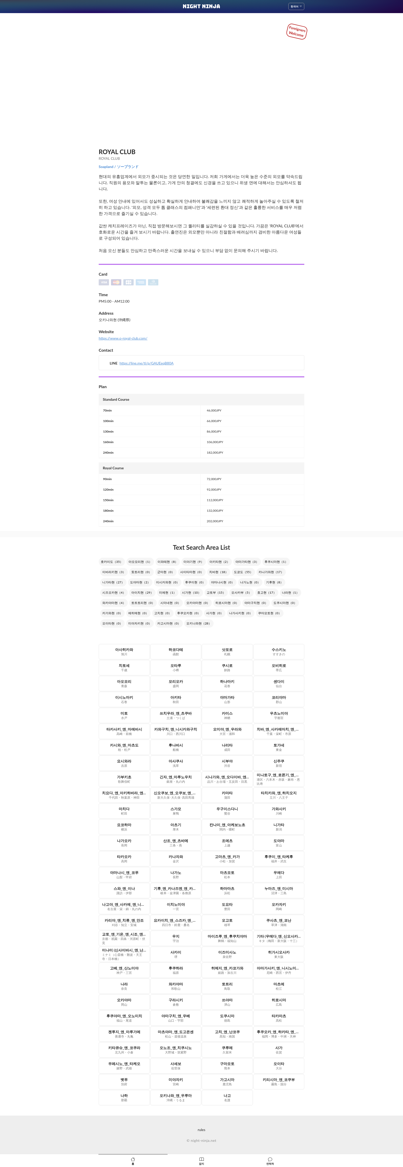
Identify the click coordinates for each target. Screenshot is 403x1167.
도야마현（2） (140, 582)
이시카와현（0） (167, 582)
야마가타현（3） (247, 562)
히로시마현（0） (227, 603)
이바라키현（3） (114, 572)
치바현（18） (218, 572)
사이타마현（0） (192, 572)
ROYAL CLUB (117, 151)
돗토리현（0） (141, 572)
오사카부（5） (241, 592)
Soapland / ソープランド (119, 166)
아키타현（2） (219, 562)
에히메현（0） (138, 613)
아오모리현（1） (140, 562)
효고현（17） (266, 592)
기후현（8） (274, 582)
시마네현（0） (170, 603)
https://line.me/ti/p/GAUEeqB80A (146, 363)
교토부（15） (216, 592)
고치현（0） (162, 613)
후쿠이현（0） (195, 582)
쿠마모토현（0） (269, 613)
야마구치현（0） (256, 603)
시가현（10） (191, 592)
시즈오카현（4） (114, 592)
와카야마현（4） (114, 603)
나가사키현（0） (240, 613)
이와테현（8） (168, 562)
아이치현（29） (142, 592)
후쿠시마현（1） (276, 562)
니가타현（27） (113, 582)
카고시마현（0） (169, 623)
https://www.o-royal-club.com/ (123, 338)
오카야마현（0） (198, 603)
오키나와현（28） (199, 623)
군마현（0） (166, 572)
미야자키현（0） (140, 623)
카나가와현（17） (271, 572)
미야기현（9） (194, 562)
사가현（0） (214, 613)
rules (201, 1129)
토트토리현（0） (143, 603)
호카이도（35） (112, 562)
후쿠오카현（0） (188, 613)
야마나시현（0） (222, 582)
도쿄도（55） (243, 572)
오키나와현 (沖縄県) (114, 320)
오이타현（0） (112, 623)
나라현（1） (290, 592)
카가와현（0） (112, 613)
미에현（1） (167, 592)
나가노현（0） (250, 582)
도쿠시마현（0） (285, 603)
